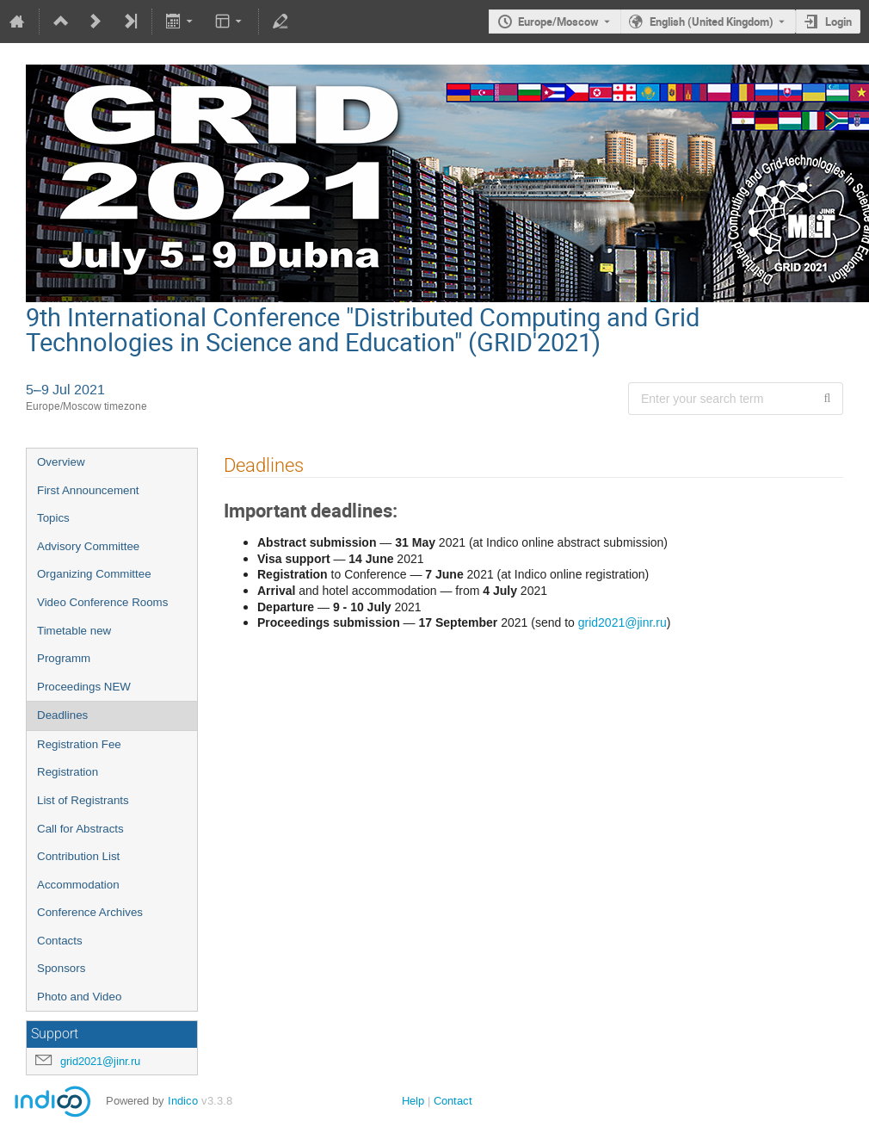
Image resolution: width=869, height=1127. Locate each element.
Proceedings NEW (84, 686)
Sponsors (61, 968)
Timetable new (74, 630)
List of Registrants (83, 800)
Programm (63, 658)
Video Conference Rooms (102, 602)
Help (413, 1100)
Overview (61, 461)
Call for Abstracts (80, 828)
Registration (67, 771)
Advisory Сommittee (88, 546)
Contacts (60, 940)
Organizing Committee (94, 573)
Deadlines (62, 715)
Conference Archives (90, 912)
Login (838, 21)
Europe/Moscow (558, 21)
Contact (453, 1100)
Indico (183, 1100)
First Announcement (88, 490)
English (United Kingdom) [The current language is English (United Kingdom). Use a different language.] (711, 21)
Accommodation (78, 884)
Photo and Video (79, 996)
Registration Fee (79, 744)
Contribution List (78, 856)
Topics (53, 517)
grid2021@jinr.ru (100, 1061)
